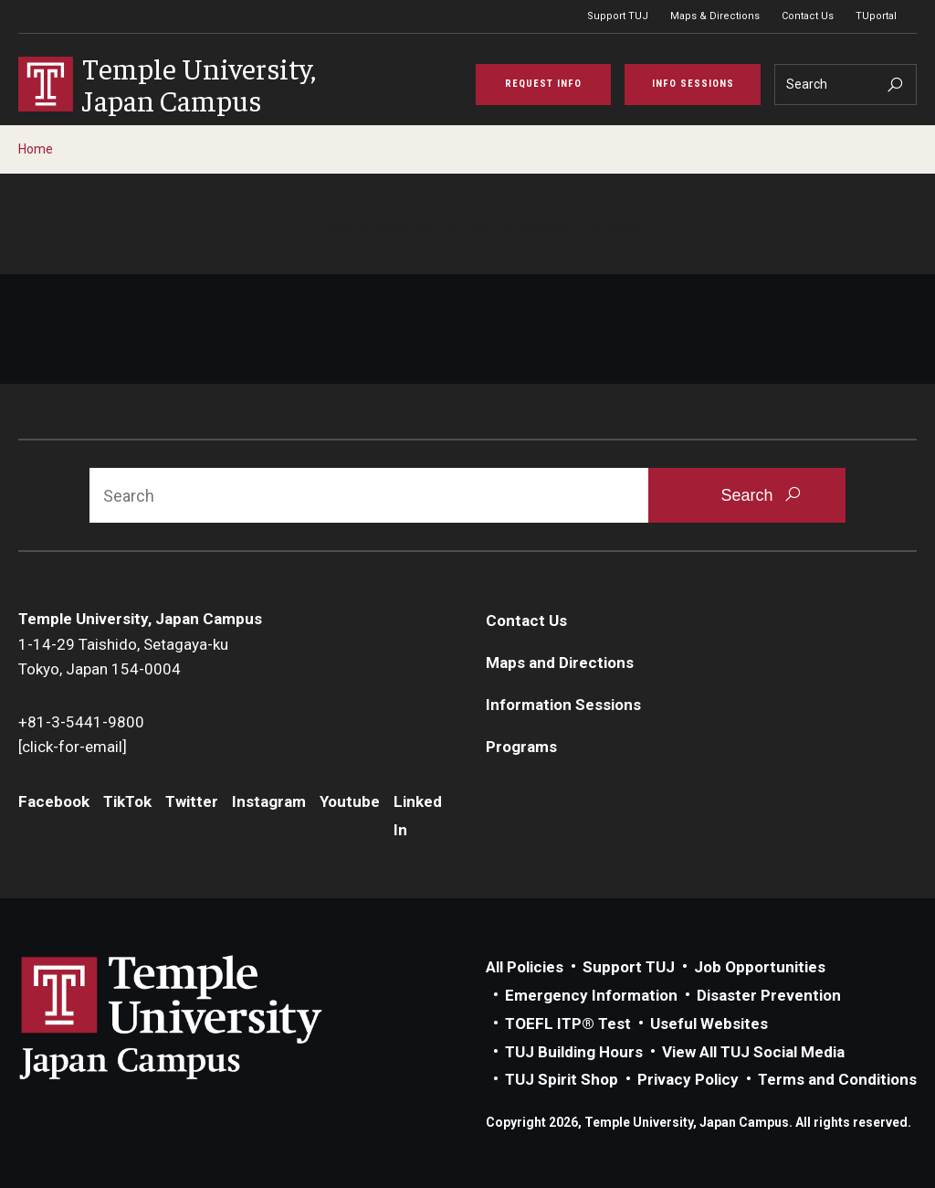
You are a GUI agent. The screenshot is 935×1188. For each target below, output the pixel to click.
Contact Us (808, 16)
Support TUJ (617, 16)
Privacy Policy (688, 1079)
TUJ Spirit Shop (561, 1079)
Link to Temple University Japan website (200, 1017)
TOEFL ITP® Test (568, 1023)
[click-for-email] (72, 746)
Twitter (191, 801)
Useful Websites (709, 1023)
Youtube (350, 801)
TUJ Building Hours (574, 1052)
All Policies (524, 967)
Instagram (269, 801)
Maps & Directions (715, 16)
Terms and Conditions (837, 1079)
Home (35, 149)
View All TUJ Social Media (753, 1052)
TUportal (876, 16)
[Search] (845, 84)
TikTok (127, 801)
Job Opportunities (759, 967)
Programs (521, 746)
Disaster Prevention (769, 995)
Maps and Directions (560, 662)
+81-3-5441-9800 (81, 722)
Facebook (53, 801)
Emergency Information (591, 995)
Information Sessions (563, 704)
